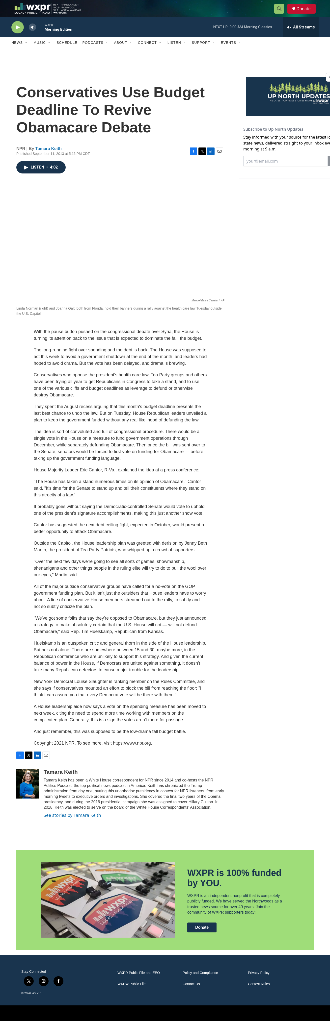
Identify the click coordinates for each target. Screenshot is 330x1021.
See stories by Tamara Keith (72, 824)
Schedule (66, 51)
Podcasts (92, 51)
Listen (174, 51)
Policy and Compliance (200, 981)
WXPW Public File (131, 993)
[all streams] (301, 36)
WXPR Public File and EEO (138, 981)
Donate (306, 13)
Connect (147, 51)
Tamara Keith (48, 157)
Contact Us (191, 993)
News (17, 51)
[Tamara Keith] (27, 792)
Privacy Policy (259, 981)
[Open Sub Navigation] (26, 51)
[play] (18, 36)
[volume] (32, 36)
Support (201, 51)
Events (228, 51)
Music (39, 51)
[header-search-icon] (281, 13)
